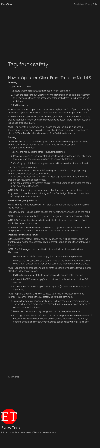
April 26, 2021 (13, 377)
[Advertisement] (50, 36)
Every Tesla (6, 4)
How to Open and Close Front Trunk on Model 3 (49, 77)
